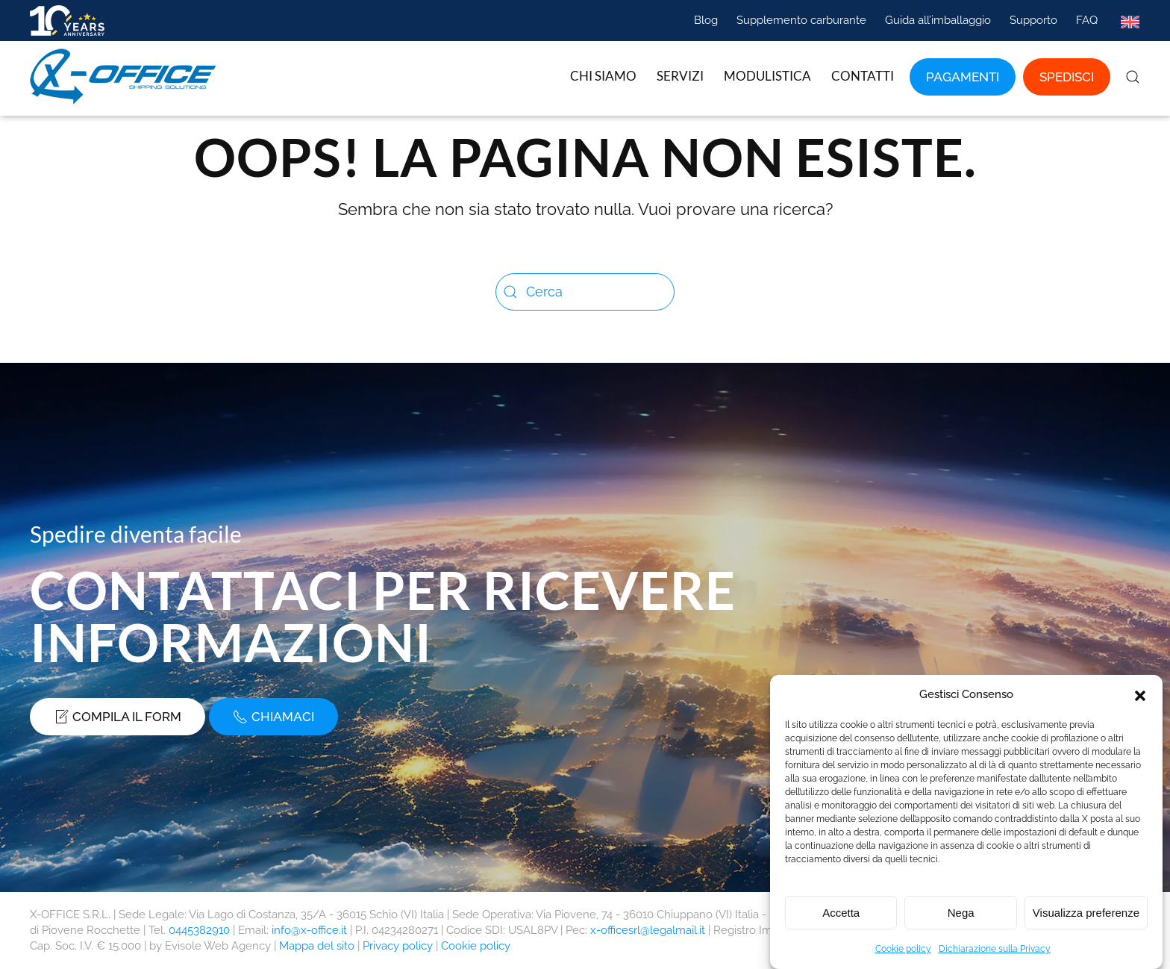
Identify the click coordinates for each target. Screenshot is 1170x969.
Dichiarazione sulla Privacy (995, 954)
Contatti (862, 76)
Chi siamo (603, 76)
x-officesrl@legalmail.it (647, 930)
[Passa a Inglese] (1130, 21)
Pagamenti (962, 76)
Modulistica (767, 76)
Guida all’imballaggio (938, 20)
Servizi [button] (680, 76)
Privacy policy (398, 946)
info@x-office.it (309, 930)
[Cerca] (585, 292)
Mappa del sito (316, 946)
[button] (1140, 699)
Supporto (1033, 20)
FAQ (1087, 20)
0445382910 (199, 930)
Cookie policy (903, 954)
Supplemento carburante (801, 20)
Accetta (841, 917)
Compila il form (117, 716)
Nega (961, 917)
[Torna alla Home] (126, 77)
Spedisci (1066, 76)
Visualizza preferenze (1086, 917)
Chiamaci (273, 716)
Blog (706, 20)
